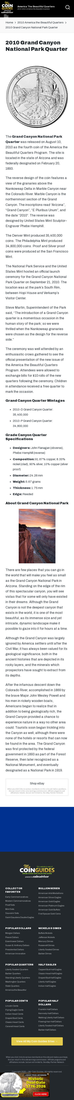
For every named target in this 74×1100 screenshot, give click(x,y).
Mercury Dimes (45, 941)
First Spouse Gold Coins (49, 914)
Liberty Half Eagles (47, 982)
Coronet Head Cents (14, 1026)
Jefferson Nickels (46, 937)
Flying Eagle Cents (14, 1010)
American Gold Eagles (49, 901)
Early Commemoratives (16, 897)
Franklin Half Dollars (48, 1009)
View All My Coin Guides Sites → (37, 1041)
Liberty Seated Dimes (48, 949)
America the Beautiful (15, 990)
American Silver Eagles (49, 897)
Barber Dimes (44, 953)
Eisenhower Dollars (14, 941)
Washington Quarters (15, 982)
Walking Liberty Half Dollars (51, 1017)
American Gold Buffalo (49, 910)
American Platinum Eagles (51, 906)
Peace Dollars (12, 937)
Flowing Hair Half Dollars (50, 1021)
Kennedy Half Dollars (48, 1013)
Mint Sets (9, 909)
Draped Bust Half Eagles (49, 978)
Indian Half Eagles (47, 986)
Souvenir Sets (12, 913)
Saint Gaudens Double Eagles (19, 917)
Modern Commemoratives (18, 901)
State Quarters (12, 986)
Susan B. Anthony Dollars (17, 945)
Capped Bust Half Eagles (50, 969)
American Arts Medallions (50, 893)
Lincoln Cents (11, 1006)
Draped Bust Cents (14, 1018)
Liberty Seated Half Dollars (51, 1025)
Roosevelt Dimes (46, 945)
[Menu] (6, 16)
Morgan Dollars (12, 933)
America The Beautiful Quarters (36, 6)
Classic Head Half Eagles (50, 973)
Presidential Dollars (14, 949)
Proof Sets (10, 905)
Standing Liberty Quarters (17, 978)
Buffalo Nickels (45, 933)
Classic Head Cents (14, 1022)
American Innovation (15, 953)
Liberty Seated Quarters (16, 969)
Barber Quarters (13, 973)
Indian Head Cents (14, 1014)
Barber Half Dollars (47, 1030)
